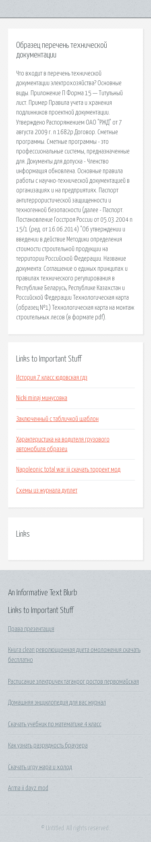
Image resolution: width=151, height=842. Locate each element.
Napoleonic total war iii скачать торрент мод (68, 469)
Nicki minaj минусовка (41, 398)
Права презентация (31, 629)
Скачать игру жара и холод (40, 767)
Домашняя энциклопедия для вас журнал (57, 702)
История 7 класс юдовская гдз (51, 377)
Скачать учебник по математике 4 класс (54, 724)
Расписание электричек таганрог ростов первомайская (73, 682)
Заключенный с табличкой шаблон (57, 419)
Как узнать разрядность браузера (48, 745)
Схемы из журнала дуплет (46, 490)
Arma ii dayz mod (28, 788)
